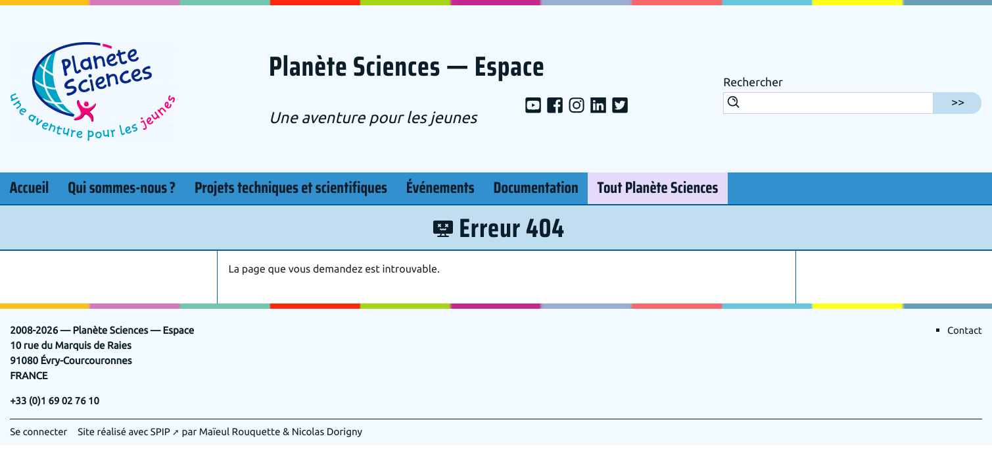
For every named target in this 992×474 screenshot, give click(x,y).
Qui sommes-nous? (122, 186)
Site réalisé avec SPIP (126, 431)
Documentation (536, 188)
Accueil (29, 188)
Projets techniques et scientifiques (291, 188)
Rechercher (753, 83)
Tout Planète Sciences (658, 188)
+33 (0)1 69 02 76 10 (55, 401)
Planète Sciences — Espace (412, 67)
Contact (964, 330)
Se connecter (39, 431)
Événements (440, 188)
